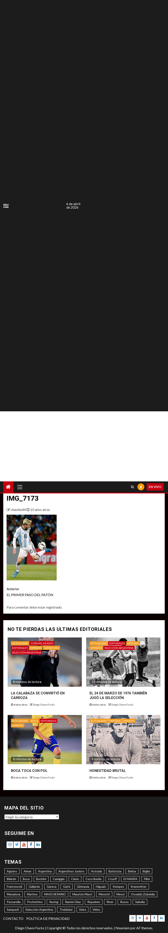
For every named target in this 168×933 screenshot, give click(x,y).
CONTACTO (13, 918)
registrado (54, 607)
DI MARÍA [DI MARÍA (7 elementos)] (130, 879)
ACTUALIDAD (20, 643)
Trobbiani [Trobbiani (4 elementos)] (66, 909)
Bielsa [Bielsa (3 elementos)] (132, 871)
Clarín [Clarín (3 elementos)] (75, 879)
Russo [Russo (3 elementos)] (124, 902)
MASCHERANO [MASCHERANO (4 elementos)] (55, 894)
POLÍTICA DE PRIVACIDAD (48, 918)
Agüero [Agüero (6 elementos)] (12, 871)
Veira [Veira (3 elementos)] (82, 909)
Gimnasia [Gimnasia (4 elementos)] (83, 886)
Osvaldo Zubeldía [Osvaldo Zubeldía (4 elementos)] (143, 894)
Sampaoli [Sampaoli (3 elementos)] (13, 909)
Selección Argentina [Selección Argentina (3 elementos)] (39, 909)
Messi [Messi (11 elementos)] (120, 894)
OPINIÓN (35, 648)
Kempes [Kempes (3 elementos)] (118, 886)
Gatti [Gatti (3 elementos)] (66, 886)
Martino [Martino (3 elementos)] (32, 894)
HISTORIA (133, 643)
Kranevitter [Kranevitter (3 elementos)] (139, 886)
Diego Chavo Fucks (44, 704)
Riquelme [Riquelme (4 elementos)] (93, 902)
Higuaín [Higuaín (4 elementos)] (101, 886)
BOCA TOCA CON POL (29, 771)
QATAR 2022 (51, 648)
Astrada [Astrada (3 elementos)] (96, 871)
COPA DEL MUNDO (42, 643)
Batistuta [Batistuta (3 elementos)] (114, 871)
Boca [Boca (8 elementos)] (26, 879)
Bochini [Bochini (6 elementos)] (41, 879)
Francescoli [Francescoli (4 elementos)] (14, 886)
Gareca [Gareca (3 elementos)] (51, 886)
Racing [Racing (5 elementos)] (53, 902)
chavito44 (18, 509)
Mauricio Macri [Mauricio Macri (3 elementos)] (82, 894)
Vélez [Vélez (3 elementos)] (96, 909)
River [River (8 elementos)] (110, 902)
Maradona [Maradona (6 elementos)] (13, 894)
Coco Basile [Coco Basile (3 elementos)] (94, 879)
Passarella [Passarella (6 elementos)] (14, 902)
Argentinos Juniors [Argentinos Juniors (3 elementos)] (71, 871)
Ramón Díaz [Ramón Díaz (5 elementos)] (73, 902)
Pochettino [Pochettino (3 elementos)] (35, 902)
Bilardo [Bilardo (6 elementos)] (11, 879)
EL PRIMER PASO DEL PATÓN (45, 591)
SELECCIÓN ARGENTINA (26, 652)
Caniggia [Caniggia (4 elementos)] (59, 879)
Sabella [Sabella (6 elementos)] (140, 902)
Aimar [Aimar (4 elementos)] (28, 871)
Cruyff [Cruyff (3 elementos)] (112, 879)
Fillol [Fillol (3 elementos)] (147, 879)
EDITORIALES (20, 648)
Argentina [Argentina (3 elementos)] (45, 871)
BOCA (34, 720)
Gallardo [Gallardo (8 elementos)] (34, 886)
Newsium (123, 928)
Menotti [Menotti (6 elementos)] (104, 894)
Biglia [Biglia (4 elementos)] (146, 871)
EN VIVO (155, 487)
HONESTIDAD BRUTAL (107, 771)
